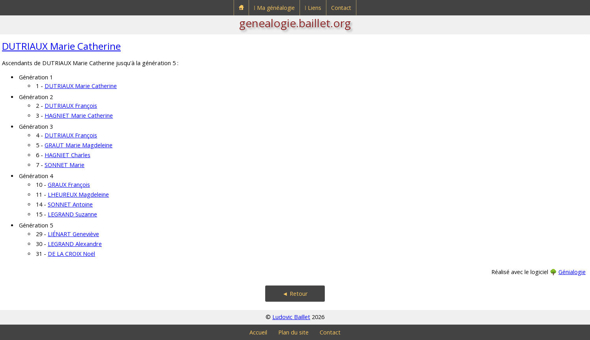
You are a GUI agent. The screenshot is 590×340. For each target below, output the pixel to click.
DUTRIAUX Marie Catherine (61, 46)
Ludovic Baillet (291, 317)
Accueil (258, 332)
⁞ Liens (313, 7)
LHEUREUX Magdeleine (78, 194)
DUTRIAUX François (71, 105)
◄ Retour (294, 293)
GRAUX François (69, 184)
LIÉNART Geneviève (73, 234)
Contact (341, 7)
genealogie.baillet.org (295, 22)
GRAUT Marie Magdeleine (78, 145)
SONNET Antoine (70, 204)
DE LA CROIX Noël (71, 253)
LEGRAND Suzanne (72, 214)
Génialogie (572, 272)
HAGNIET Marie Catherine (79, 115)
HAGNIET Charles (67, 155)
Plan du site (293, 332)
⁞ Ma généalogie (274, 7)
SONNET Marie (64, 165)
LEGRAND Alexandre (75, 244)
